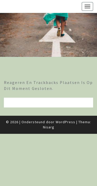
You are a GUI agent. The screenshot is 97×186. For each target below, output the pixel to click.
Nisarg (48, 127)
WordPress (65, 122)
